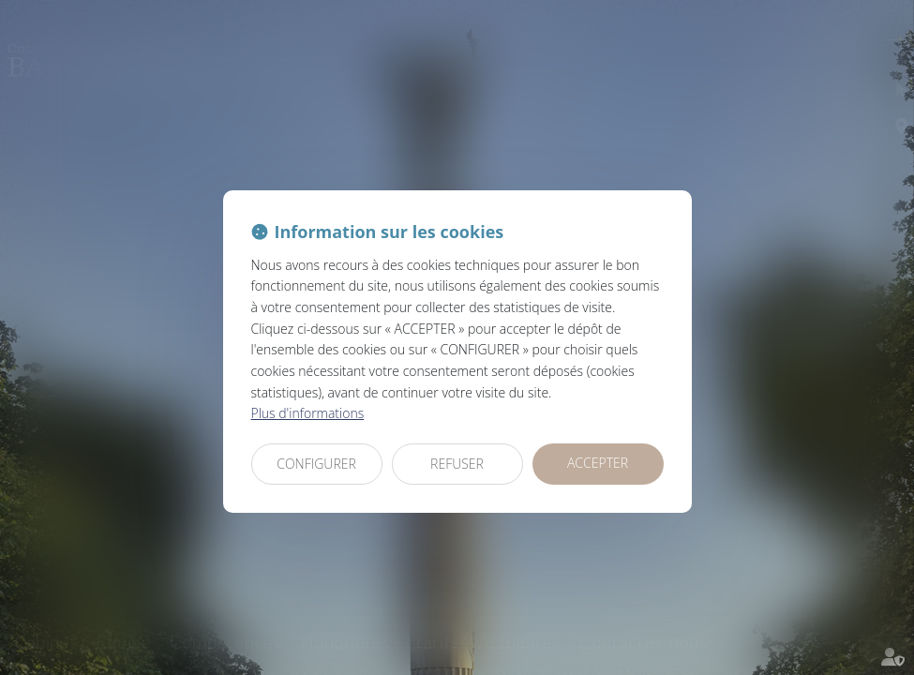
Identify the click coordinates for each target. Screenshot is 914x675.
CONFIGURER (316, 463)
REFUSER (457, 463)
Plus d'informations (308, 413)
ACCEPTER (597, 463)
